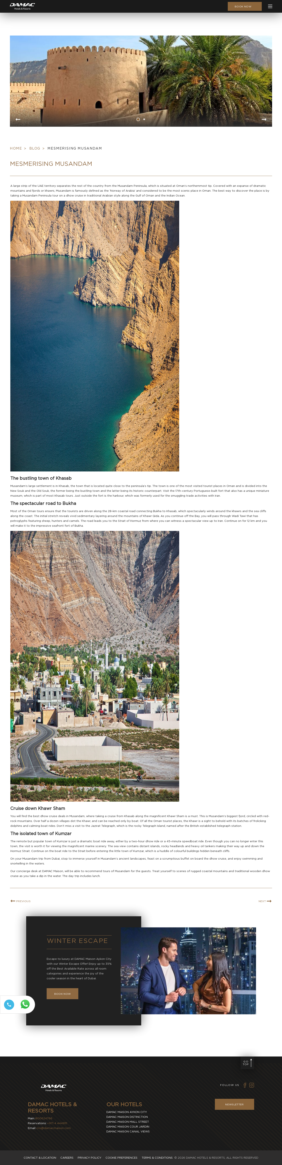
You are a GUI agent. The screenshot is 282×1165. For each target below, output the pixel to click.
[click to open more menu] (270, 6)
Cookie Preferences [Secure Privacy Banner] (121, 1157)
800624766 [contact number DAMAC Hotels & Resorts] (43, 1118)
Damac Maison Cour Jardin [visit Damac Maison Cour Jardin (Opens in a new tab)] (127, 1126)
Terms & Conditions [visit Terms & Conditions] (157, 1157)
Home (16, 168)
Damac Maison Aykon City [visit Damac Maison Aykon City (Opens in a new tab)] (126, 1112)
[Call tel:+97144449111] (8, 1009)
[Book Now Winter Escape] (63, 1013)
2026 (181, 1157)
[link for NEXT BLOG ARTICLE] (265, 921)
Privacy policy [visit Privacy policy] (89, 1157)
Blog (34, 168)
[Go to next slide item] (264, 119)
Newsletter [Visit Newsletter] (234, 1104)
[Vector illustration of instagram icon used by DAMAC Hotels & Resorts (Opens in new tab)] (251, 1085)
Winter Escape (77, 960)
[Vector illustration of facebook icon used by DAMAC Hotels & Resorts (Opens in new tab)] (245, 1085)
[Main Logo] (22, 6)
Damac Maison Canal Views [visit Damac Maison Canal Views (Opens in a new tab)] (128, 1131)
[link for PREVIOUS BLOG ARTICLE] (21, 921)
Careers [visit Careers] (66, 1157)
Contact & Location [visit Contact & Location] (40, 1157)
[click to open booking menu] (245, 6)
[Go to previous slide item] (17, 119)
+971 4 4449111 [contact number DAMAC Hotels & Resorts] (57, 1123)
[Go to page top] (247, 1062)
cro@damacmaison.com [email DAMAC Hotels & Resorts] (53, 1128)
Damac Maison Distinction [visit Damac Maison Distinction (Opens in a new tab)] (127, 1116)
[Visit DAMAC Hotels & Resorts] (53, 1089)
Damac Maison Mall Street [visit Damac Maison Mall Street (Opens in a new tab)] (127, 1121)
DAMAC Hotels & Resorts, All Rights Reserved (222, 1157)
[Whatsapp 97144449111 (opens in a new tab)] (26, 1010)
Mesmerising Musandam (74, 168)
